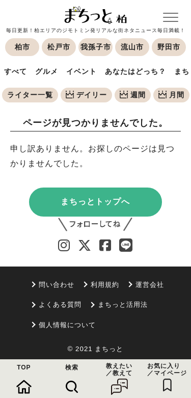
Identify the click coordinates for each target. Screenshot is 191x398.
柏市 (22, 47)
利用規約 (105, 284)
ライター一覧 (30, 95)
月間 (171, 95)
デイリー (86, 95)
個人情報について (67, 325)
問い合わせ (56, 284)
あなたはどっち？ (135, 71)
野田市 (168, 47)
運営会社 (149, 284)
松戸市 (58, 47)
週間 (133, 95)
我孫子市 (95, 47)
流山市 (132, 47)
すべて (15, 71)
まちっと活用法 (123, 304)
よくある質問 (60, 304)
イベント (81, 71)
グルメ (46, 71)
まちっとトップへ (95, 201)
